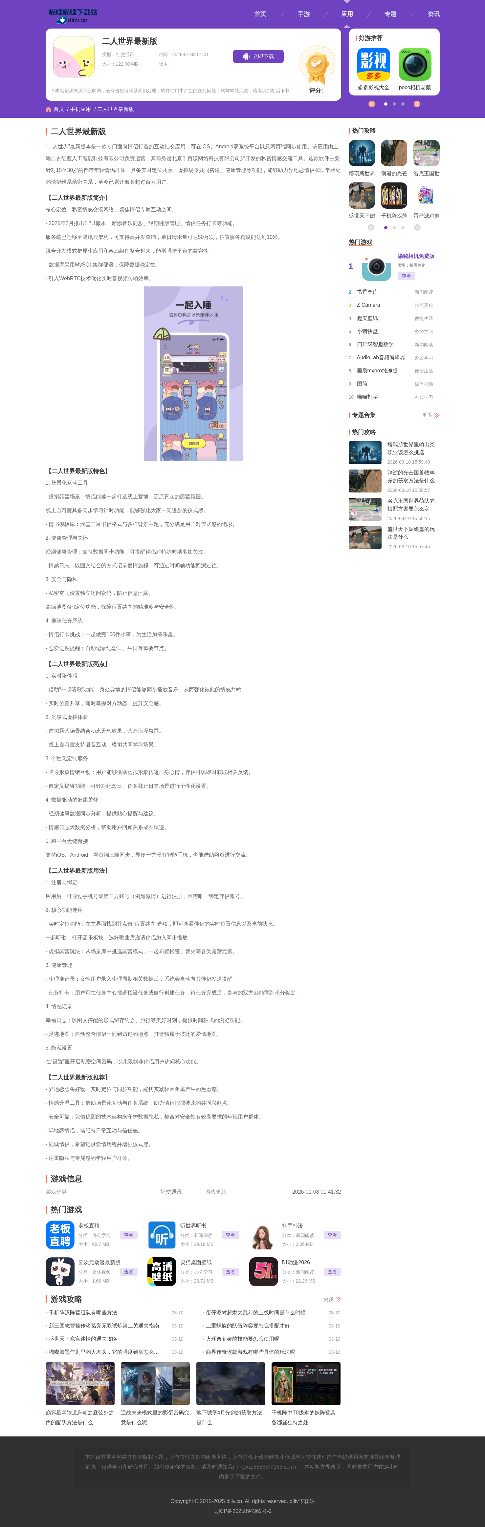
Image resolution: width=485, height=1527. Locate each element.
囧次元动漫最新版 (99, 1262)
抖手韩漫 (292, 1225)
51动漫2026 (296, 1262)
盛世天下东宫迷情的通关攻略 (83, 1339)
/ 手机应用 (79, 109)
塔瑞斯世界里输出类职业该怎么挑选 (362, 159)
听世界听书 (193, 1225)
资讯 (434, 14)
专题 (390, 14)
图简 (362, 384)
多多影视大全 (373, 69)
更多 (328, 1299)
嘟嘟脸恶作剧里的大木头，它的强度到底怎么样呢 (105, 1352)
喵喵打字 (367, 397)
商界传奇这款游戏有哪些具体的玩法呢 (250, 1352)
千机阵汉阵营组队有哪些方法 (83, 1312)
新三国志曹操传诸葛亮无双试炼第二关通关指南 (104, 1325)
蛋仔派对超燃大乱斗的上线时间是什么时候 (256, 1312)
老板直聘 (88, 1225)
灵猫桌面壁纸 (196, 1262)
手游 (304, 14)
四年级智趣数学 (375, 344)
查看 (128, 1235)
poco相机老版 (415, 69)
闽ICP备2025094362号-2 (242, 1511)
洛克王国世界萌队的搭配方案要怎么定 (426, 159)
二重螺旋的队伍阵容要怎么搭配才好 (248, 1325)
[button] (416, 103)
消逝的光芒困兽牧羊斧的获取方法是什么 (394, 159)
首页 (260, 14)
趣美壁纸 (367, 318)
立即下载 (263, 56)
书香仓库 (367, 292)
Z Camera (368, 305)
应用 (347, 14)
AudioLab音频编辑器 (381, 357)
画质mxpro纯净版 (377, 370)
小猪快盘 (367, 331)
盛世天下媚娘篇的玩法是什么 (362, 202)
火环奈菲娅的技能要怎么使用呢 (242, 1339)
